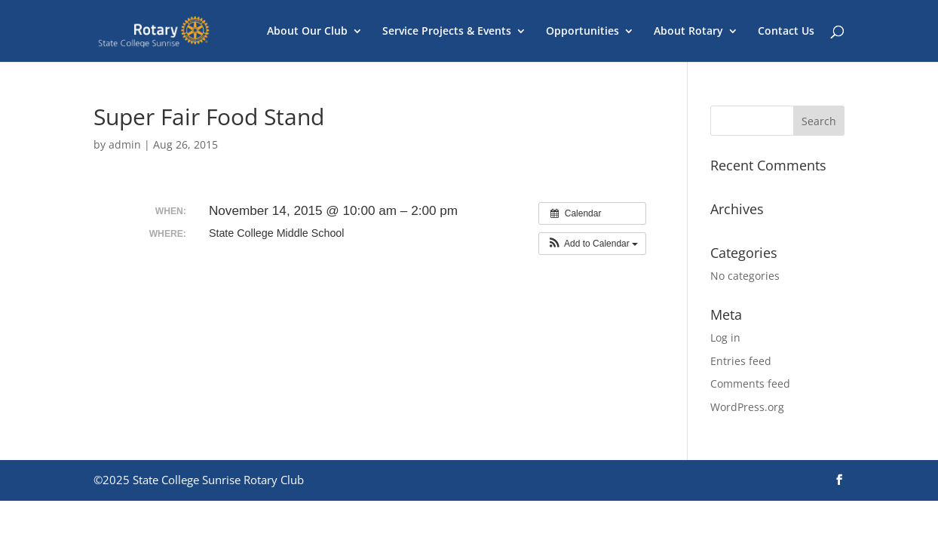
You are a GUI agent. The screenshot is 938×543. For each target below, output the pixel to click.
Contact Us (786, 32)
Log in (725, 337)
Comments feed (750, 383)
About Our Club (307, 32)
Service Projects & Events (446, 32)
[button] (592, 243)
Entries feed (740, 361)
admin (125, 144)
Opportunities (582, 32)
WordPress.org (747, 407)
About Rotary (688, 32)
